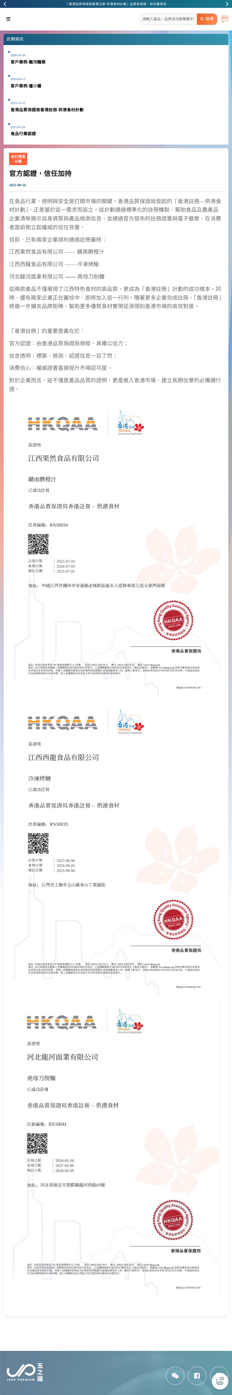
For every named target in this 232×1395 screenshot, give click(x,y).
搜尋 (207, 19)
